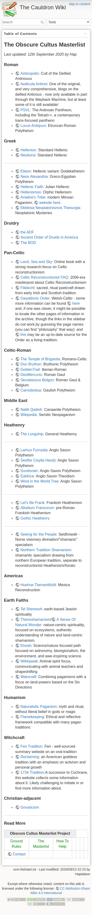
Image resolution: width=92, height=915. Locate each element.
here (76, 303)
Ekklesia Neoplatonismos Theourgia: (50, 208)
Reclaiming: (30, 757)
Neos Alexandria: (34, 177)
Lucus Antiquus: (33, 126)
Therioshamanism (35, 619)
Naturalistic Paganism (38, 707)
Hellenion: (29, 150)
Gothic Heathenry (35, 518)
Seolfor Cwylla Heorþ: (38, 460)
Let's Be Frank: (32, 503)
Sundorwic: (29, 471)
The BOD (28, 243)
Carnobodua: (31, 390)
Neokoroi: (28, 155)
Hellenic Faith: (32, 187)
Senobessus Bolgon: (38, 380)
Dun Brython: (31, 364)
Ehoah (25, 646)
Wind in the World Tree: (39, 481)
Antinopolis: (30, 73)
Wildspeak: (29, 661)
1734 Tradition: (32, 772)
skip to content (79, 4)
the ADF (27, 232)
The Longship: (32, 434)
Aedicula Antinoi (33, 84)
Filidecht (27, 288)
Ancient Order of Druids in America (49, 237)
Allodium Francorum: (37, 508)
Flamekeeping (32, 717)
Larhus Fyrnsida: (34, 450)
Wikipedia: (29, 415)
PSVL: (25, 110)
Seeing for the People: (38, 534)
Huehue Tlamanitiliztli (38, 585)
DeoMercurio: (32, 375)
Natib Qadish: (31, 410)
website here (49, 203)
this (23, 335)
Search (42, 22)
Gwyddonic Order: (35, 298)
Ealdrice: (27, 476)
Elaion (25, 171)
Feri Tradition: (31, 746)
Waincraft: (28, 677)
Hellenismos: (31, 192)
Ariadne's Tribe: (33, 197)
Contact (19, 854)
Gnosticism (29, 807)
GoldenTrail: (30, 369)
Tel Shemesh (31, 609)
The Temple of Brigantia (40, 359)
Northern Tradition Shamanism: (46, 550)
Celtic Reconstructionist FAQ (44, 277)
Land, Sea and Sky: (36, 262)
